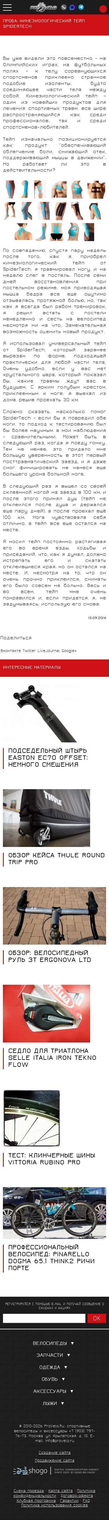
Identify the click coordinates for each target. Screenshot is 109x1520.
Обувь (54, 1380)
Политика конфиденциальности (54, 1494)
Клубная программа (36, 1501)
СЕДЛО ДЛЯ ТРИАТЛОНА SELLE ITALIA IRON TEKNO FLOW (52, 1058)
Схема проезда (29, 1491)
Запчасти (55, 1356)
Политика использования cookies (54, 1505)
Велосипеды (54, 1344)
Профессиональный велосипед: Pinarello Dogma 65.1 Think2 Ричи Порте (51, 1258)
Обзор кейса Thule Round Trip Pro (56, 860)
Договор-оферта (76, 1496)
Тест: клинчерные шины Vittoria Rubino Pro (51, 1160)
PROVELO (43, 7)
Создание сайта (55, 1453)
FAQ (86, 1501)
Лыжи (54, 1404)
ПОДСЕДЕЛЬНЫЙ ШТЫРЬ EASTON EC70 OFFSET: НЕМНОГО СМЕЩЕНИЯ (48, 758)
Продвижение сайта (54, 1461)
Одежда (54, 1368)
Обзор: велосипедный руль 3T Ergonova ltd (49, 957)
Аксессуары (54, 1392)
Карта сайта (60, 1491)
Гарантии (69, 1501)
